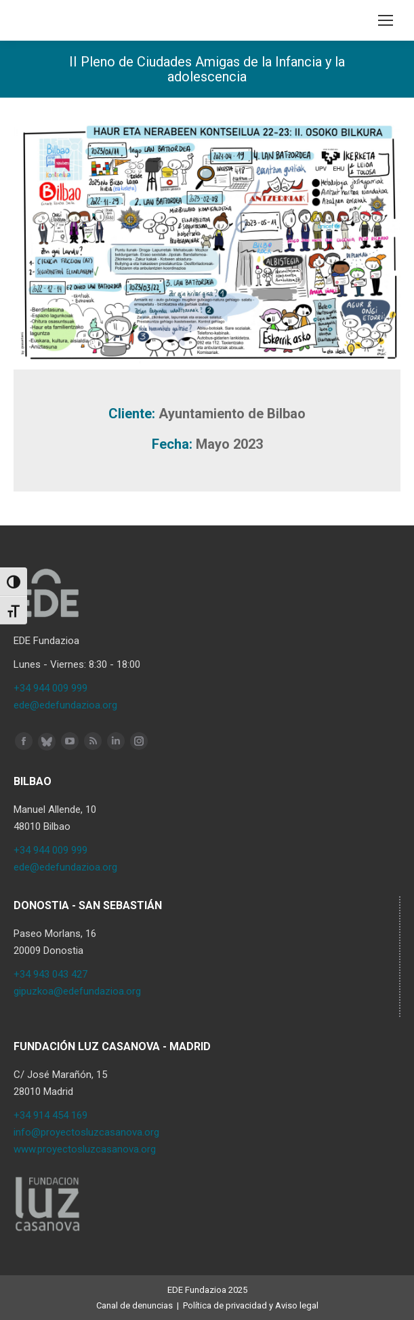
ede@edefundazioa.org (65, 705)
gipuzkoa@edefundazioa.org (77, 991)
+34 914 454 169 (50, 1115)
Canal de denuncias (134, 1305)
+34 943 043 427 (50, 974)
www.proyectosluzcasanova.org (85, 1149)
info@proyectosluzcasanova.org (86, 1132)
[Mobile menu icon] (385, 20)
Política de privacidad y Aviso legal (250, 1305)
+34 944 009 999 (50, 688)
